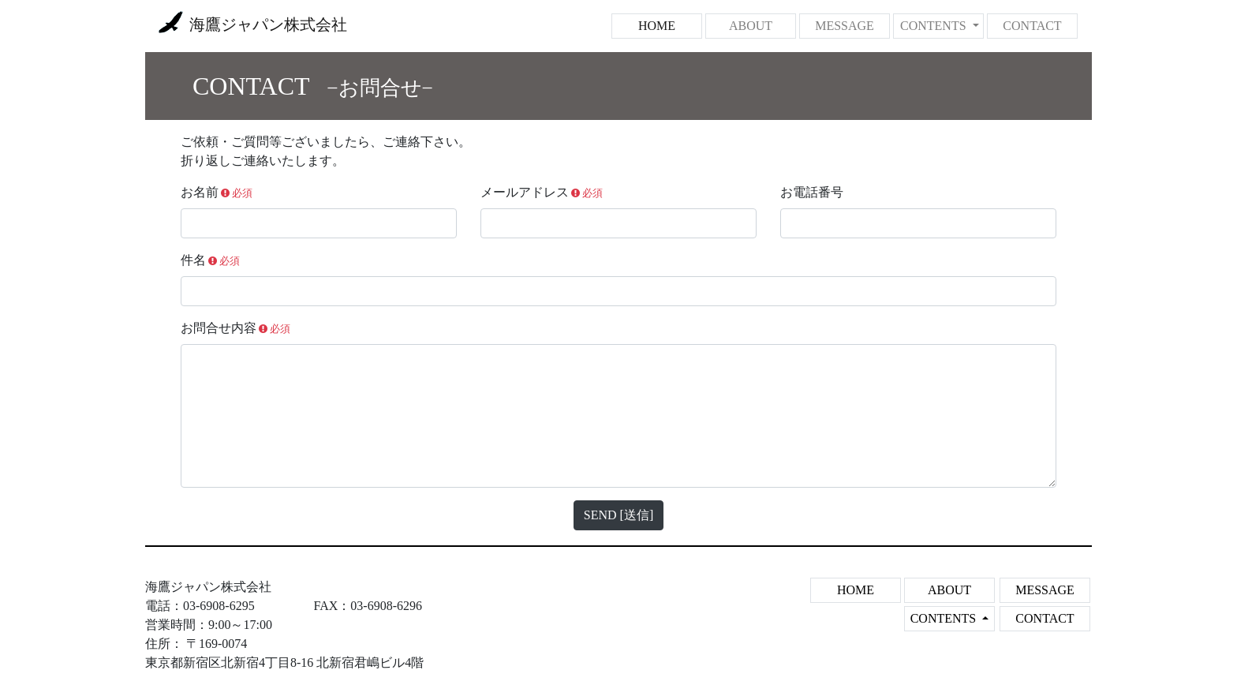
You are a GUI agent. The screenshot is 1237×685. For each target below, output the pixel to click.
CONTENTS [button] (935, 25)
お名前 (216, 192)
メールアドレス (541, 192)
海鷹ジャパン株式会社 (252, 26)
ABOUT (750, 25)
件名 (210, 260)
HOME (670, 24)
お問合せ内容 (235, 328)
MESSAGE (844, 25)
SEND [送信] (618, 515)
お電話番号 (811, 192)
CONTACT (1032, 25)
